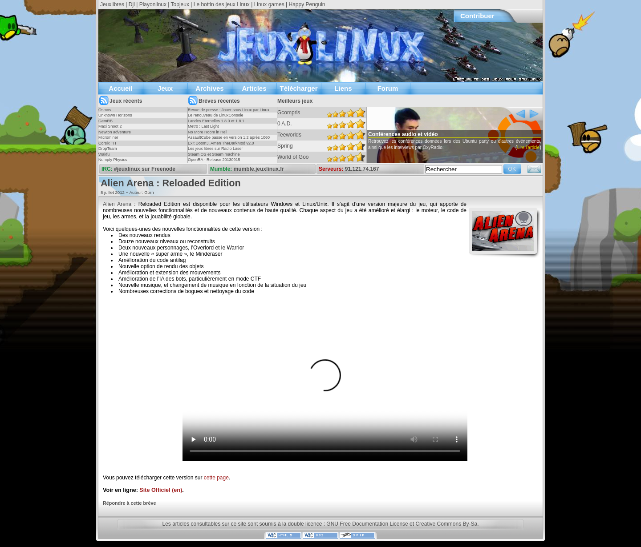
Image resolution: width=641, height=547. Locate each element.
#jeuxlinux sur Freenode (144, 169)
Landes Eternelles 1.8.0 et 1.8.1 (216, 121)
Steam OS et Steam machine (214, 154)
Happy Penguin (306, 4)
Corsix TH (107, 143)
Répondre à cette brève (129, 503)
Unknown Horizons (115, 115)
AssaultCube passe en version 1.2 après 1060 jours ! (229, 140)
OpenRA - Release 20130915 (214, 159)
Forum (387, 88)
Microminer (108, 137)
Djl (132, 4)
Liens (343, 88)
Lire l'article (368, 159)
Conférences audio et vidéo (419, 134)
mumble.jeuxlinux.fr (259, 169)
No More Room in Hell (207, 132)
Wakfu (104, 154)
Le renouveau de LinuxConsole (215, 115)
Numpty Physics (112, 159)
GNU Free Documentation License (367, 524)
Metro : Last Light (203, 126)
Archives (209, 88)
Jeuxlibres (112, 4)
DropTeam (107, 148)
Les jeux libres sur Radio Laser (215, 148)
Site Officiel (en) (160, 490)
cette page (216, 478)
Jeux (165, 88)
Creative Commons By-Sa (446, 524)
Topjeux (180, 4)
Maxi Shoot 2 (110, 126)
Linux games (269, 4)
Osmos (104, 110)
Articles (254, 88)
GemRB (105, 121)
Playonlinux (152, 4)
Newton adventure (114, 132)
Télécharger (298, 88)
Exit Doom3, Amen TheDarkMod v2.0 (221, 143)
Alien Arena (117, 204)
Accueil (120, 88)
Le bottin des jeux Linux (222, 4)
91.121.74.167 (362, 169)
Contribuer (477, 16)
